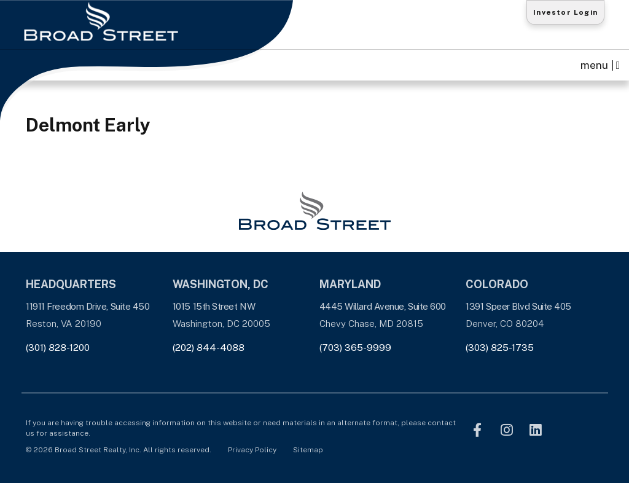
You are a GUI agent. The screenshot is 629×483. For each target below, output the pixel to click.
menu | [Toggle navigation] (600, 65)
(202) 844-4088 (208, 347)
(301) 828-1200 (58, 347)
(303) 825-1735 (500, 347)
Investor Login (565, 12)
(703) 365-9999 (355, 347)
